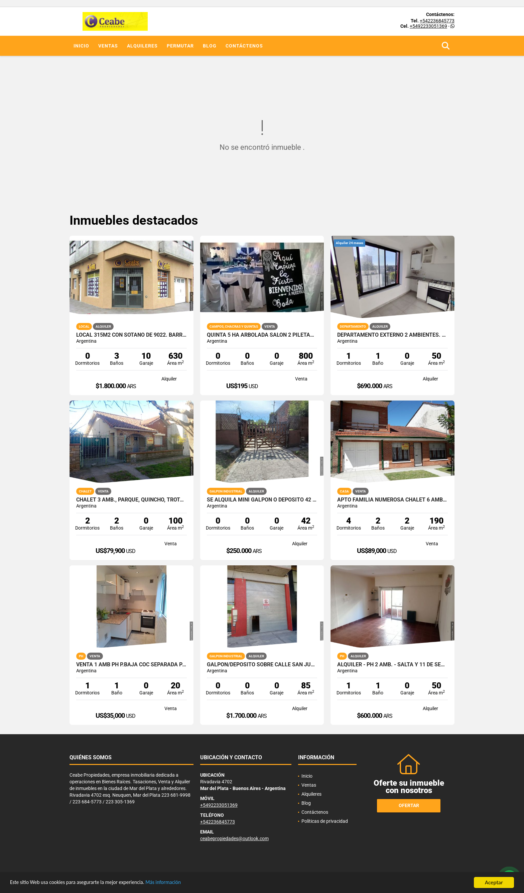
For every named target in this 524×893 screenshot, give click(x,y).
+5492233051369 (428, 26)
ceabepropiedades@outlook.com (234, 838)
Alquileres (142, 45)
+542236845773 (437, 20)
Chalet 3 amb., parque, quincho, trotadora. (131, 500)
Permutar (180, 45)
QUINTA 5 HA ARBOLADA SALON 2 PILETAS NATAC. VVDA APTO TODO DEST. (262, 335)
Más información (178, 882)
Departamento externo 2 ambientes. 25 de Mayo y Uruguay (392, 335)
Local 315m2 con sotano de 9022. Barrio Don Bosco (131, 335)
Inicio (81, 45)
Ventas (108, 45)
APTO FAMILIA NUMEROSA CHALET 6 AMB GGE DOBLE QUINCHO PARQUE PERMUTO (392, 500)
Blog (210, 45)
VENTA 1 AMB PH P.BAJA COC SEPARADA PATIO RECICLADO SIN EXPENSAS (131, 664)
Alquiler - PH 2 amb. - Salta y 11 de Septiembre (392, 664)
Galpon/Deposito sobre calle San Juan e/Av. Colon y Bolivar (262, 664)
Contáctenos (244, 45)
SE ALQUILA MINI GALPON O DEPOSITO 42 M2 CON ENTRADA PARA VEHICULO (262, 500)
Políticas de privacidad (324, 821)
